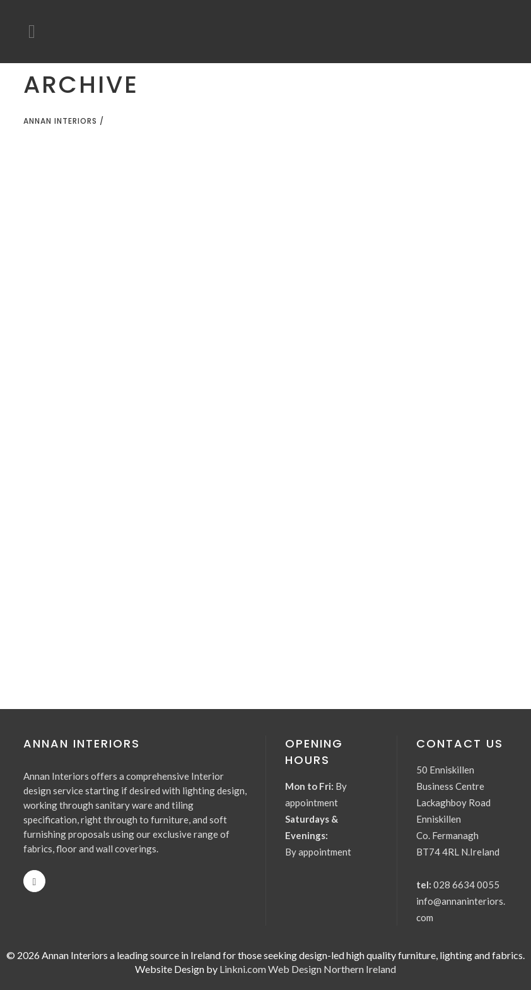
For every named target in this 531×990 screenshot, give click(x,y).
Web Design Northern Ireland (332, 969)
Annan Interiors (60, 121)
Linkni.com (242, 969)
